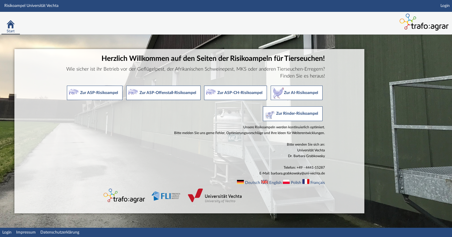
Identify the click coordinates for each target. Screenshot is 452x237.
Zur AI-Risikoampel (301, 93)
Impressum (26, 232)
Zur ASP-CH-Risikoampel (239, 93)
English (275, 183)
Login (445, 6)
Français (317, 183)
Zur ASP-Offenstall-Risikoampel (168, 93)
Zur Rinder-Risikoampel (297, 114)
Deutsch (252, 183)
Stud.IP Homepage (362, 19)
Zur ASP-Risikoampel (99, 93)
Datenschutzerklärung (59, 232)
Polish (296, 183)
